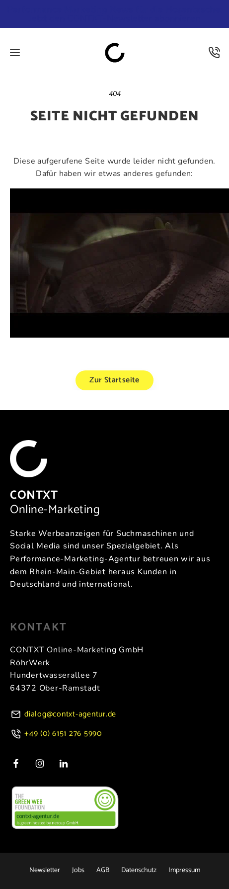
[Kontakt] (214, 53)
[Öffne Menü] (15, 53)
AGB (102, 871)
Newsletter (44, 871)
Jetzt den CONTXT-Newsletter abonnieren (114, 13)
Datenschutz (138, 871)
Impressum (184, 871)
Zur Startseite (114, 380)
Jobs (78, 871)
